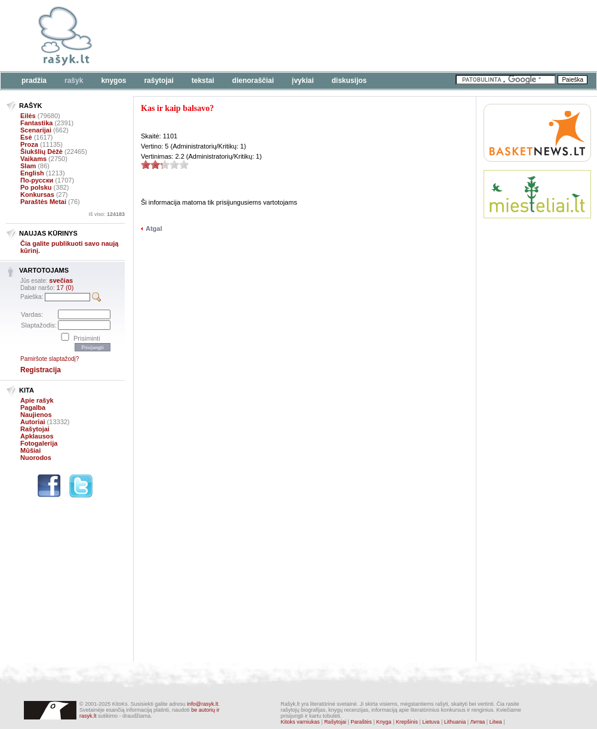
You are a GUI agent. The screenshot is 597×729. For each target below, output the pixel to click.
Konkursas (37, 194)
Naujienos (36, 414)
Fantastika (36, 122)
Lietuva (430, 722)
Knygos (113, 80)
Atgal (154, 228)
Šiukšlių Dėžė (41, 151)
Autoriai (32, 421)
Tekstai (203, 80)
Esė (26, 137)
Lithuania (455, 722)
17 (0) (65, 287)
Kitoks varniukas (300, 722)
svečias (61, 280)
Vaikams (33, 158)
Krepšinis (407, 722)
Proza (29, 144)
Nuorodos (35, 457)
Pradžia (34, 80)
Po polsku (36, 187)
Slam (28, 165)
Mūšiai (30, 450)
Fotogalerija (38, 443)
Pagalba (32, 407)
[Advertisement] (183, 43)
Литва (477, 722)
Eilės (28, 115)
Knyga (384, 722)
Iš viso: (106, 214)
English (32, 173)
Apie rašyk (37, 400)
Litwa (496, 722)
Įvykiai (303, 80)
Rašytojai (158, 80)
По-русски (36, 180)
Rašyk (73, 80)
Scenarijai (35, 130)
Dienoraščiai (253, 80)
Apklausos (37, 436)
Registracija (40, 370)
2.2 (145, 164)
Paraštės (361, 722)
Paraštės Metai (43, 201)
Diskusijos (349, 80)
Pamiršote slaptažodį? (49, 359)
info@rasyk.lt (202, 704)
